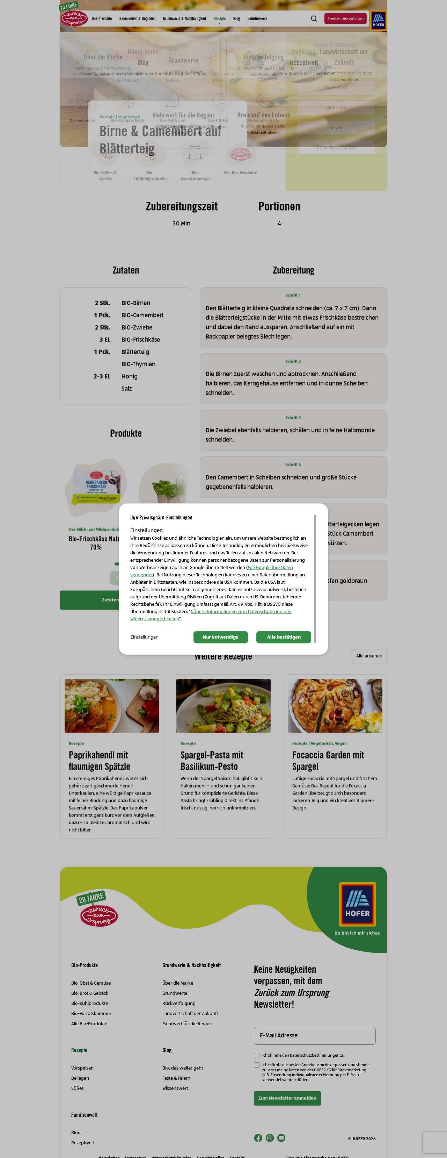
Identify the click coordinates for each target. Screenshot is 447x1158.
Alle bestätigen (284, 637)
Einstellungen (145, 637)
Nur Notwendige (221, 637)
